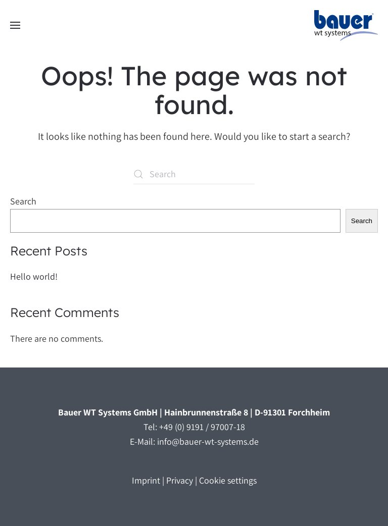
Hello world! (34, 276)
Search (23, 201)
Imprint (146, 480)
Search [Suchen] (361, 221)
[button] (15, 25)
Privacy (179, 480)
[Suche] (194, 174)
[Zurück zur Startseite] (346, 25)
